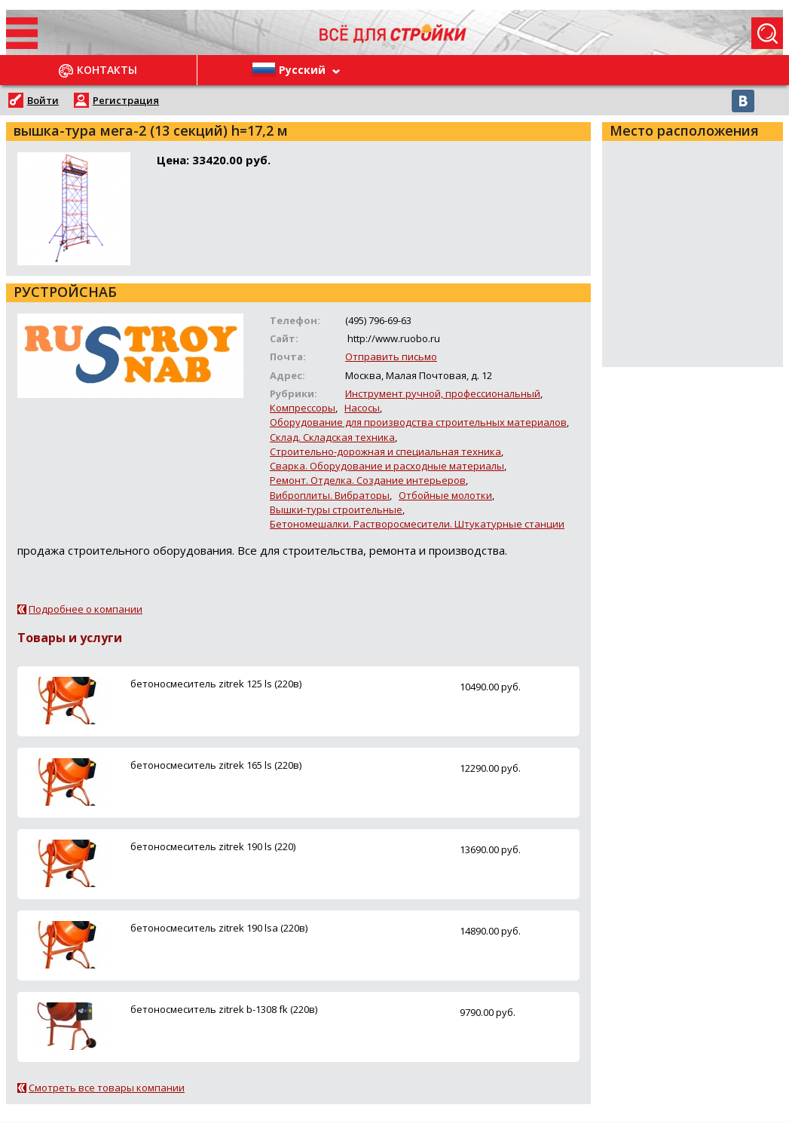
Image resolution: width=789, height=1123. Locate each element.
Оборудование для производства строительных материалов (418, 422)
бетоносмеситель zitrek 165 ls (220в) (215, 765)
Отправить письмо (391, 356)
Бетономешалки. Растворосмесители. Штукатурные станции (417, 524)
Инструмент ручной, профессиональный (442, 393)
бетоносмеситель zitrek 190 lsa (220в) (218, 928)
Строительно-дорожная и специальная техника (385, 451)
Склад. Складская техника (332, 437)
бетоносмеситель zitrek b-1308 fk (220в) (223, 1009)
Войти (43, 100)
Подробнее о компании (85, 609)
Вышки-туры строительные (336, 509)
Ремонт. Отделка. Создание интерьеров (368, 480)
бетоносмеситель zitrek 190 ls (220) (212, 846)
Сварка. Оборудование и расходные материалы (387, 466)
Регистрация (126, 100)
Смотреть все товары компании (107, 1087)
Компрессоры (302, 408)
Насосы (362, 408)
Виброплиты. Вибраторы (330, 495)
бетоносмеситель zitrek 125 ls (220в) (215, 683)
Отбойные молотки (445, 495)
